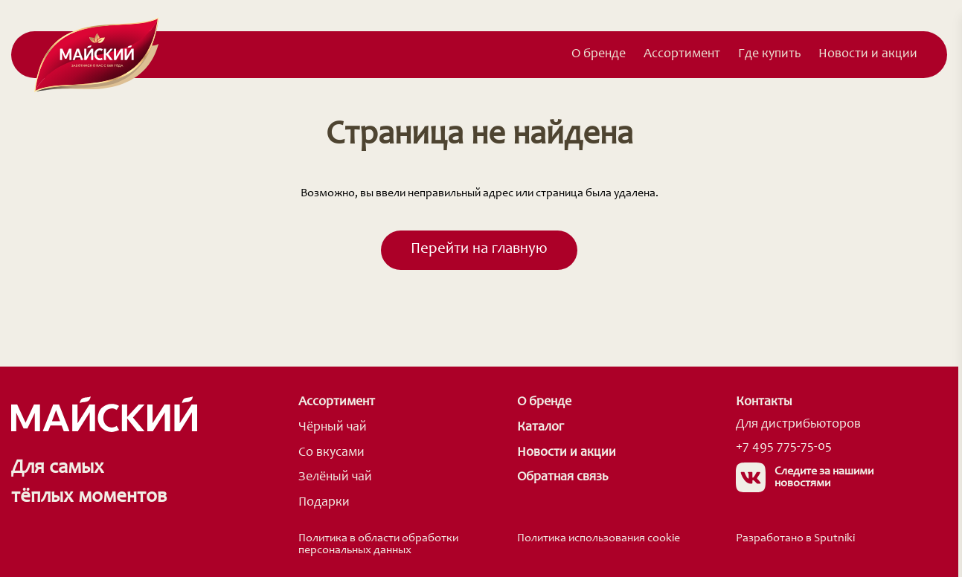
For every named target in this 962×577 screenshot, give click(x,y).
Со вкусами (331, 453)
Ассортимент (682, 54)
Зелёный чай (335, 477)
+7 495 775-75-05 (784, 447)
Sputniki (834, 538)
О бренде (598, 54)
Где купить (769, 54)
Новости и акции (867, 54)
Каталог (540, 428)
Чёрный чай (332, 428)
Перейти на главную (479, 249)
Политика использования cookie (598, 538)
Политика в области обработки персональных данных (378, 544)
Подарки (324, 503)
